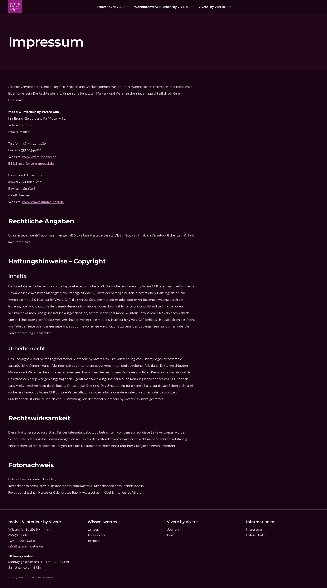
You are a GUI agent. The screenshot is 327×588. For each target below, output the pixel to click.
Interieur (94, 541)
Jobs (170, 535)
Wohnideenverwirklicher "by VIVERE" (162, 7)
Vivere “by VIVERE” (213, 7)
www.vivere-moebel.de (39, 157)
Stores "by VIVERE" (111, 7)
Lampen (93, 529)
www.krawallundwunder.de (43, 202)
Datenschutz (255, 535)
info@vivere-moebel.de (36, 164)
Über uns (173, 529)
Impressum (254, 529)
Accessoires (96, 535)
